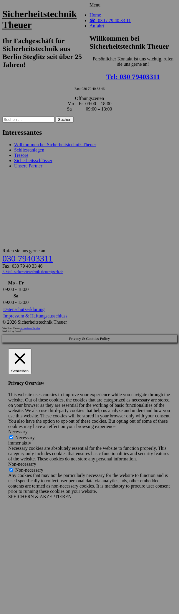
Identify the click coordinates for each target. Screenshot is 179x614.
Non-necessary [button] (22, 464)
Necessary (25, 437)
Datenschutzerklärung (23, 309)
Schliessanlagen (29, 149)
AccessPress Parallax (30, 328)
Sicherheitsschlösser (33, 160)
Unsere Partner (28, 165)
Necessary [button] (18, 431)
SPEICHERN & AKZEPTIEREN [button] (40, 496)
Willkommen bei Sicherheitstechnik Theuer (55, 144)
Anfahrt (97, 25)
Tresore (21, 155)
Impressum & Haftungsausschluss (35, 315)
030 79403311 (27, 258)
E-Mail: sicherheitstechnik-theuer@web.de (32, 272)
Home (95, 14)
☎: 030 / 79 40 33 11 (110, 20)
